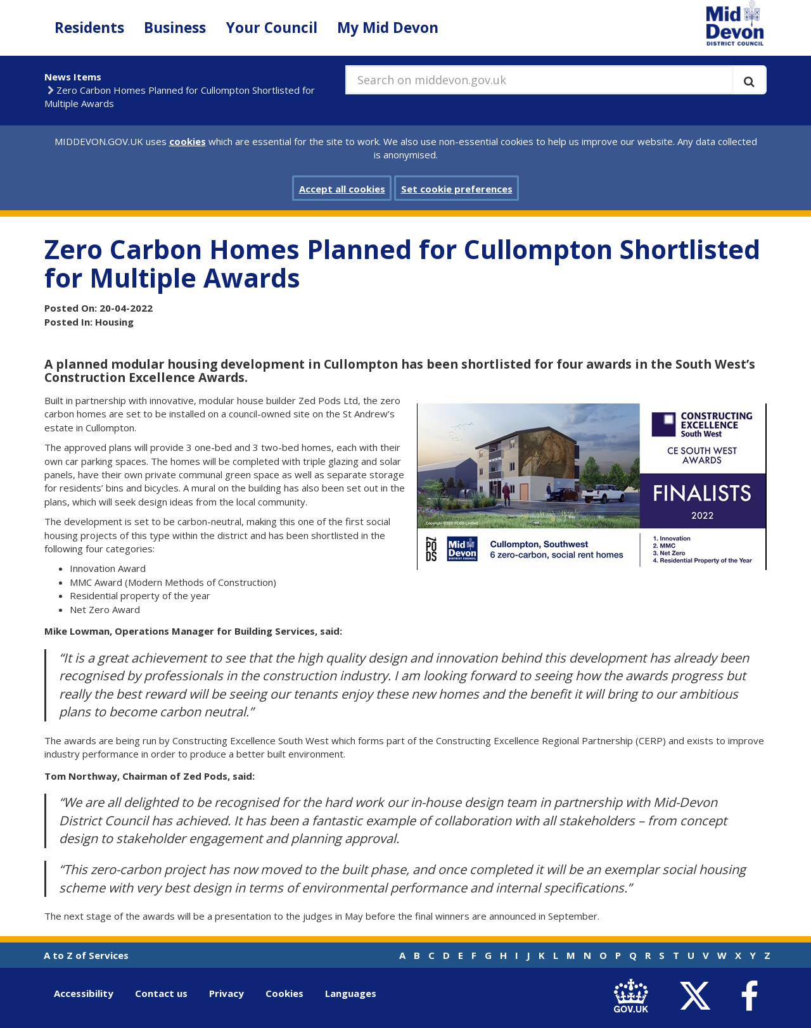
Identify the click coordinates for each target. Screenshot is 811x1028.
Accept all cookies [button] (342, 188)
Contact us (161, 993)
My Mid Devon (387, 27)
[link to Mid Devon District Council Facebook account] (749, 996)
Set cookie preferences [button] (457, 188)
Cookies (284, 993)
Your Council (271, 27)
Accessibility (83, 993)
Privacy (226, 993)
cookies (187, 141)
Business (175, 27)
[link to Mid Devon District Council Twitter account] (698, 996)
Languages (350, 993)
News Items (72, 76)
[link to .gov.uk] (634, 996)
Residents (89, 27)
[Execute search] (749, 79)
